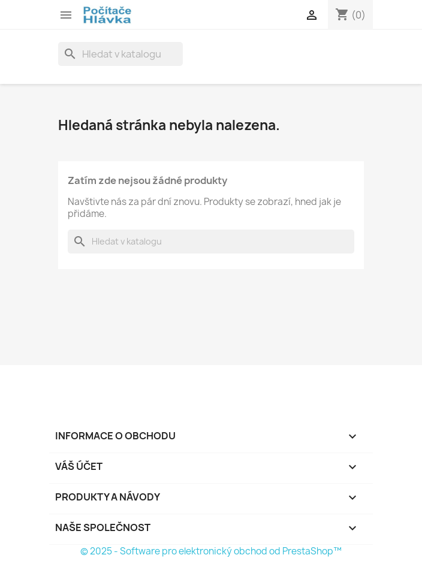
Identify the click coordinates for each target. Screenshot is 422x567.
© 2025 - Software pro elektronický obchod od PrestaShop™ (211, 551)
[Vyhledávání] (120, 54)
